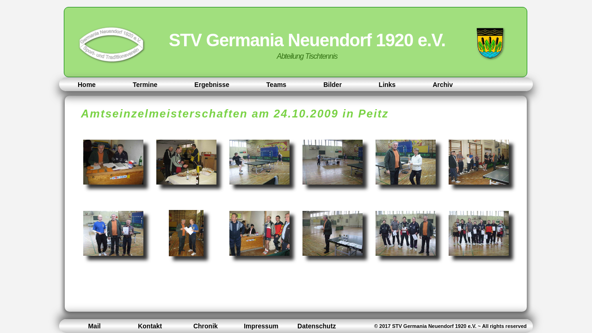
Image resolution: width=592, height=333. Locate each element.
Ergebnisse (211, 84)
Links (387, 84)
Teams (276, 84)
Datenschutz (316, 326)
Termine (145, 84)
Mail (94, 326)
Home (87, 84)
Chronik (205, 326)
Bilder (332, 84)
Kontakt (150, 326)
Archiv (442, 84)
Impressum (261, 326)
